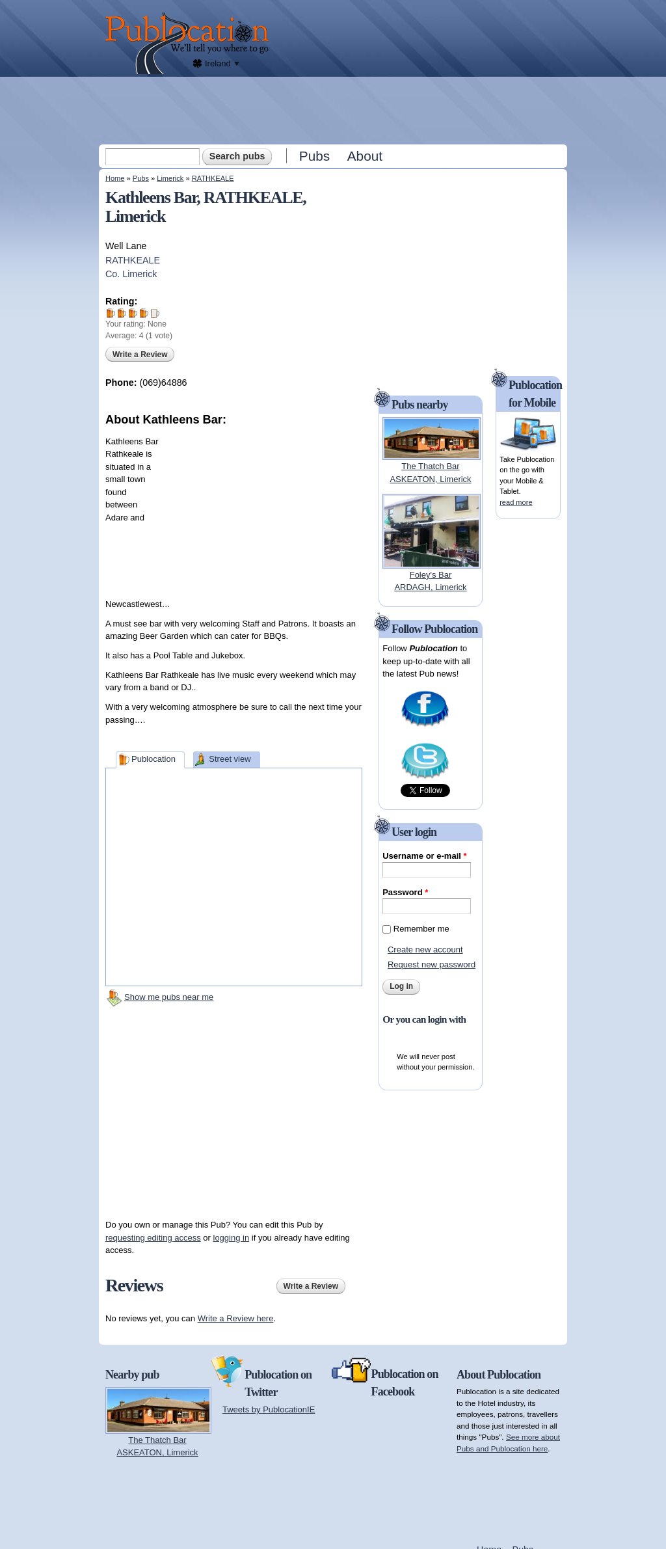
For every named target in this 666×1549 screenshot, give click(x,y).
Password (405, 892)
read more (516, 502)
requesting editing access (153, 1238)
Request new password (431, 964)
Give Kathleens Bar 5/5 (155, 313)
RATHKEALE (213, 178)
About (364, 155)
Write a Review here (236, 1318)
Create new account (425, 949)
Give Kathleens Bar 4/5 (144, 313)
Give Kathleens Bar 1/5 (110, 313)
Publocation (153, 759)
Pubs (314, 155)
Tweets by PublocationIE (268, 1409)
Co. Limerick (131, 274)
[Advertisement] (334, 110)
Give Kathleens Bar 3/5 (133, 313)
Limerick (170, 178)
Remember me (421, 929)
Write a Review (140, 354)
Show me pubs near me (168, 997)
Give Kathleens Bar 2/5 (121, 313)
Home (114, 178)
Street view (229, 759)
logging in (231, 1238)
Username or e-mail (424, 856)
